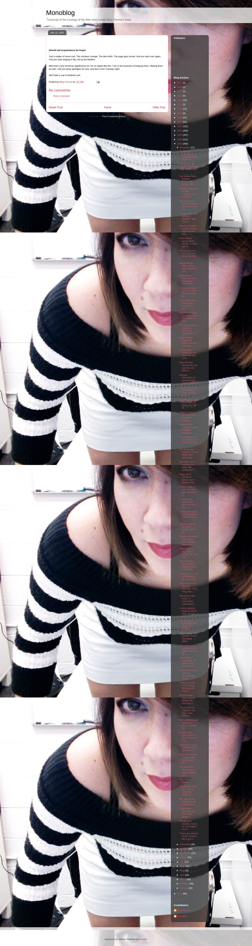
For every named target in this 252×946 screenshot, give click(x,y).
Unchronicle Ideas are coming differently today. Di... (188, 790)
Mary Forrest (183, 910)
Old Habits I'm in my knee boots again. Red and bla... (188, 649)
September (185, 853)
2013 (180, 100)
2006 (180, 126)
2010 (180, 108)
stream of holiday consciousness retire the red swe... (188, 230)
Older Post (159, 107)
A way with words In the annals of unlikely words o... (188, 515)
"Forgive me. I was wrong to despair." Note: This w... (188, 217)
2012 (180, 104)
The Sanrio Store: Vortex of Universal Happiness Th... (188, 329)
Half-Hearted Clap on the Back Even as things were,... (188, 391)
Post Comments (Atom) (114, 116)
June (182, 866)
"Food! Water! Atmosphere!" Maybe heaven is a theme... (188, 565)
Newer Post (56, 107)
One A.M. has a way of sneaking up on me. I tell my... (188, 205)
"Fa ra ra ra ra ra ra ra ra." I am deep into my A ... (188, 254)
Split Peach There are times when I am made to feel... (188, 317)
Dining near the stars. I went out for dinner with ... (188, 167)
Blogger (143, 939)
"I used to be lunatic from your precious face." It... (187, 503)
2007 (180, 122)
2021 (180, 82)
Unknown (182, 916)
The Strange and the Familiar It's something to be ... (188, 441)
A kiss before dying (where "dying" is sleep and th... (188, 242)
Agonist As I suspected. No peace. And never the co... (187, 662)
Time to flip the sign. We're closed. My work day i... (188, 552)
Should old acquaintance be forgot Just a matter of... (188, 155)
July (182, 862)
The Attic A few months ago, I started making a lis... (188, 771)
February (184, 883)
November (185, 844)
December (185, 147)
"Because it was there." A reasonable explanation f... (188, 600)
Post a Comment (61, 96)
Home (107, 107)
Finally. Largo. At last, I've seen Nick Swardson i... (188, 490)
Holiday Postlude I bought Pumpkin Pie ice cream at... (188, 192)
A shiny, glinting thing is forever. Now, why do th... (188, 612)
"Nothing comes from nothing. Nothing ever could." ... (187, 686)
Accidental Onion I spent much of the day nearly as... (188, 292)
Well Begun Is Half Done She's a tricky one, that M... (188, 404)
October (184, 848)
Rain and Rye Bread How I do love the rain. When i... (188, 366)
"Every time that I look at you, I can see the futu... (187, 304)
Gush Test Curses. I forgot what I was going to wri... (188, 758)
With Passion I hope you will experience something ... (187, 279)
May (182, 870)
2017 (180, 91)
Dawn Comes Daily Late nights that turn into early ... (188, 341)
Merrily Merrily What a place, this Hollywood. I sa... (188, 267)
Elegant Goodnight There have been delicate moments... (188, 540)
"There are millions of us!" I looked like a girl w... (188, 836)
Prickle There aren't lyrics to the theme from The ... (188, 736)
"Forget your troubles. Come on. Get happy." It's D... (188, 825)
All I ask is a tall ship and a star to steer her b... (188, 802)
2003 (180, 139)
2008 (180, 117)
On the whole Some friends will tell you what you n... (187, 699)
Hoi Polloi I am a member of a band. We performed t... (187, 466)
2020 (180, 87)
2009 (180, 113)
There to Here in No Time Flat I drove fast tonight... (187, 416)
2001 (180, 893)
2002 (180, 143)
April (182, 875)
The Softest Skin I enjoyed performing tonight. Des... (188, 180)
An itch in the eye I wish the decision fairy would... (188, 674)
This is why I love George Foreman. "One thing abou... (188, 587)
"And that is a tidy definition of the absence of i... (188, 748)
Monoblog (60, 12)
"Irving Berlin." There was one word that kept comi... (188, 354)
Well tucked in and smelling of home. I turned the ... (188, 724)
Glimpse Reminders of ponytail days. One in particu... (188, 379)
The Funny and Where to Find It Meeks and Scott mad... (188, 453)
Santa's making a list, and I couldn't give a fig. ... (187, 528)
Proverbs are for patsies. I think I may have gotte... (188, 637)
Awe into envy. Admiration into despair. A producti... (188, 624)
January (184, 888)
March (183, 879)
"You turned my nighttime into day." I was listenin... (187, 711)
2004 (180, 135)
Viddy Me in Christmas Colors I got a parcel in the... (187, 478)
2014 (180, 95)
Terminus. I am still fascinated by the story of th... (188, 576)
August (183, 857)
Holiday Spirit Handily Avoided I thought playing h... (188, 428)
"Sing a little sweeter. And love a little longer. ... (187, 812)
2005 (180, 130)
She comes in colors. (186, 780)
